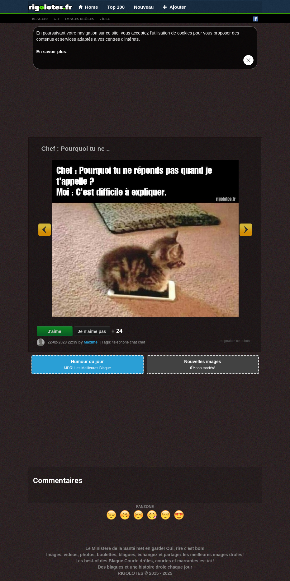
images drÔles (79, 19)
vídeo (104, 19)
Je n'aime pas (92, 331)
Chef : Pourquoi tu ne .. (75, 148)
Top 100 (116, 7)
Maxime (90, 342)
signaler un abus (235, 341)
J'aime (54, 331)
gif (57, 19)
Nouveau (144, 7)
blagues (40, 19)
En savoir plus (51, 51)
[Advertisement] (145, 105)
